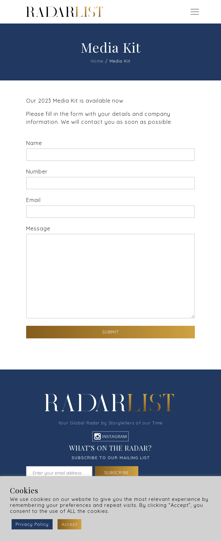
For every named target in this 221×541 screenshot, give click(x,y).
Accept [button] (69, 524)
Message (110, 272)
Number (110, 178)
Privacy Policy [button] (32, 524)
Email (110, 207)
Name (110, 150)
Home (97, 61)
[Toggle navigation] (194, 12)
